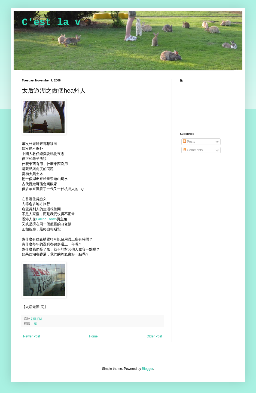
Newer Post (31, 336)
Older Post (154, 336)
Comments (193, 150)
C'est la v (51, 22)
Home (93, 336)
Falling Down (46, 219)
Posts (189, 142)
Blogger (147, 369)
